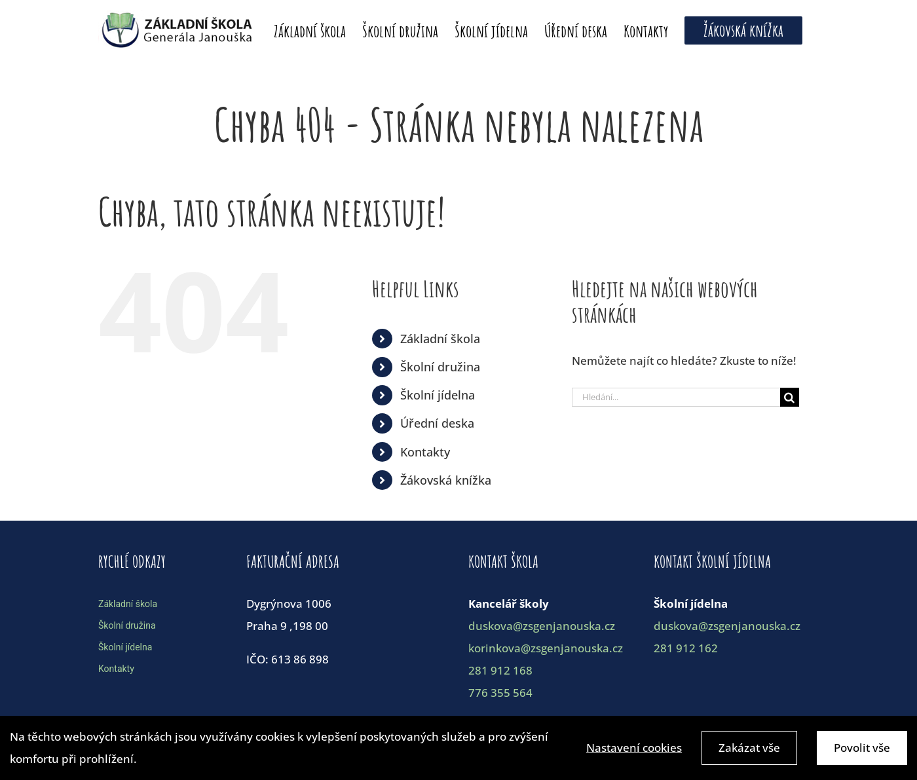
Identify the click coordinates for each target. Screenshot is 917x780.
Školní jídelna (437, 395)
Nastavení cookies (634, 749)
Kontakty (425, 452)
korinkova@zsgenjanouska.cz (545, 648)
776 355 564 (500, 692)
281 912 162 (686, 648)
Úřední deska (437, 423)
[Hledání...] (676, 397)
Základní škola (440, 338)
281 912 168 (500, 670)
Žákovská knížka (445, 480)
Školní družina (440, 367)
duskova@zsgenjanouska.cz (541, 625)
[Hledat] (789, 397)
